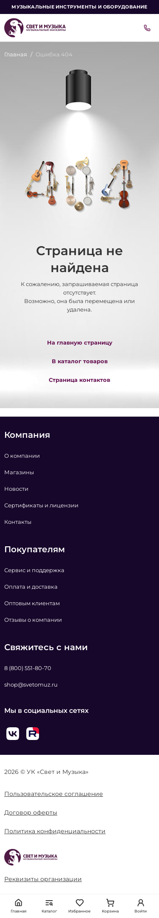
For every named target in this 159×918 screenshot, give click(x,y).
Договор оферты (30, 812)
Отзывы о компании (33, 619)
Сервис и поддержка (34, 570)
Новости (16, 488)
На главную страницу (79, 342)
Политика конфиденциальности (55, 831)
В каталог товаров (80, 361)
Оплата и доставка (31, 586)
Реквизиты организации (43, 879)
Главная (15, 54)
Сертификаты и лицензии (41, 505)
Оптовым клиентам (32, 603)
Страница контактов (79, 379)
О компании (22, 455)
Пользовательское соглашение (53, 794)
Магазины (19, 472)
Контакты (17, 521)
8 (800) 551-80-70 (27, 668)
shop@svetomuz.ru (31, 684)
